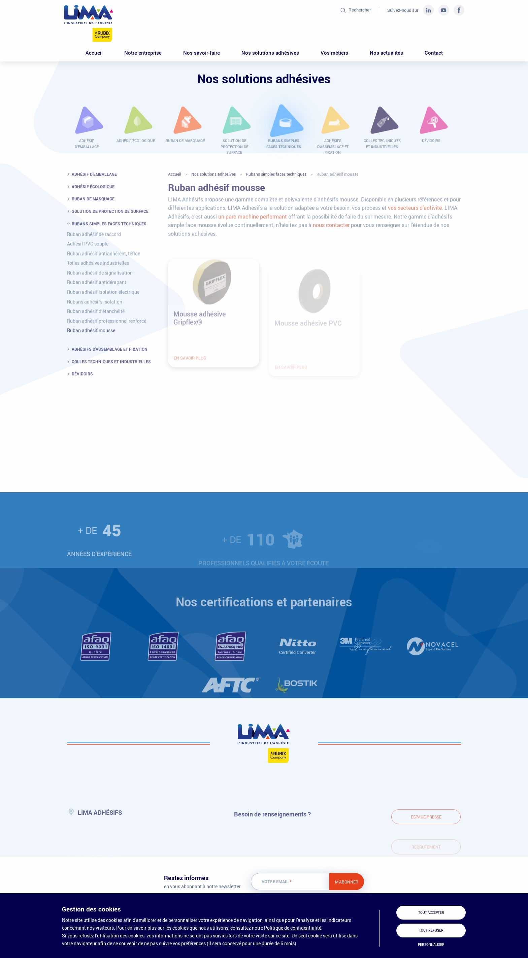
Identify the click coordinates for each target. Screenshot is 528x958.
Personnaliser (431, 944)
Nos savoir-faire (201, 52)
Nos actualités (386, 52)
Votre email (277, 881)
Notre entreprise (143, 52)
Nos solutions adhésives (270, 52)
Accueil (94, 52)
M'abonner (346, 881)
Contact (434, 52)
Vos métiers (334, 52)
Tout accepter (431, 912)
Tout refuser (431, 930)
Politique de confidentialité (292, 928)
